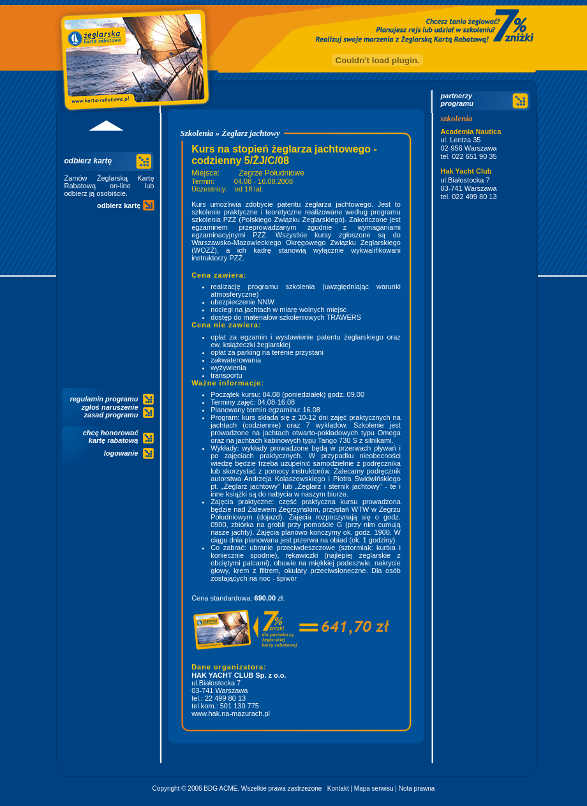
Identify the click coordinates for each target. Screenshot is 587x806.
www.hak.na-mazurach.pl (230, 713)
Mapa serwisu (374, 788)
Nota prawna (417, 788)
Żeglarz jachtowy (251, 133)
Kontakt (338, 788)
